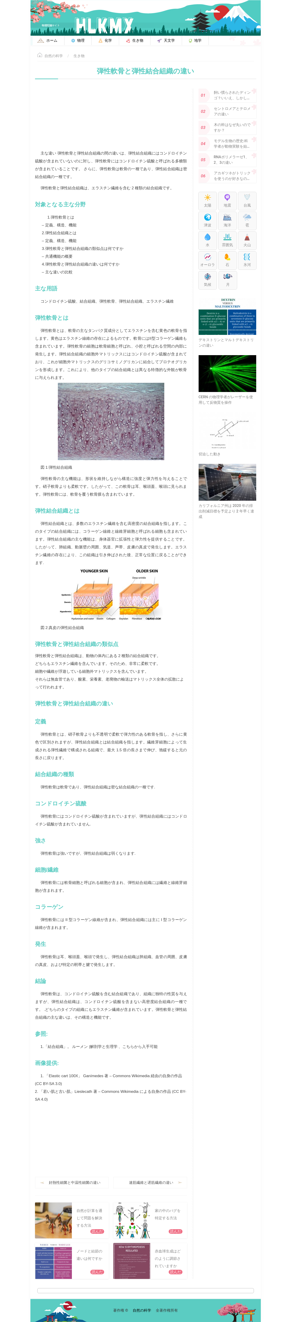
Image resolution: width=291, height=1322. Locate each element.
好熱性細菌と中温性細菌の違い (74, 1182)
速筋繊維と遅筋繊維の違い (151, 1182)
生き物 (79, 56)
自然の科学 (53, 56)
